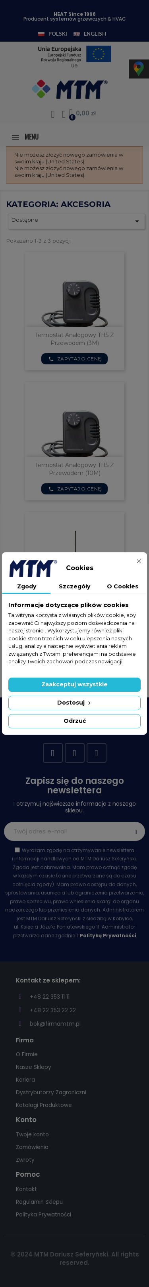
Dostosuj (74, 702)
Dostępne (76, 221)
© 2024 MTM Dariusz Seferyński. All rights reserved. (74, 1258)
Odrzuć (75, 720)
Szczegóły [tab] (74, 586)
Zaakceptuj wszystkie (74, 684)
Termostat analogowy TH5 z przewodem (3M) (74, 339)
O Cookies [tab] (122, 586)
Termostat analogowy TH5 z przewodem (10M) (74, 469)
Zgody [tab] (26, 586)
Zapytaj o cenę (74, 359)
